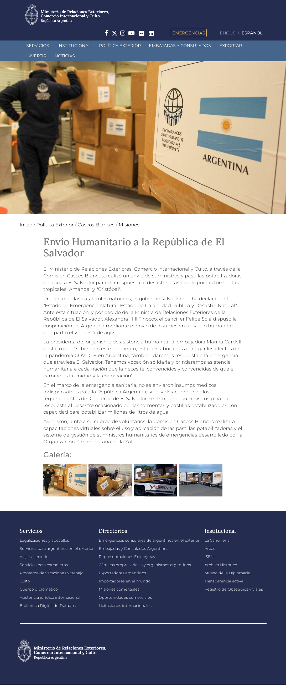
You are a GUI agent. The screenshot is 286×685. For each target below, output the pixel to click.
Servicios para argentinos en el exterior (57, 548)
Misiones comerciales (119, 589)
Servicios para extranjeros (44, 564)
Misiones (129, 225)
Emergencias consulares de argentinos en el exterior (149, 540)
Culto (25, 581)
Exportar (230, 45)
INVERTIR (36, 55)
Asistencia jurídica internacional (50, 597)
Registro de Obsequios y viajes (234, 589)
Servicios (37, 45)
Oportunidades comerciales (125, 597)
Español (252, 33)
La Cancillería (217, 540)
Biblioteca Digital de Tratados (48, 605)
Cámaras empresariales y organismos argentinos (145, 564)
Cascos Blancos (96, 225)
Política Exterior (120, 45)
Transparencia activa (224, 581)
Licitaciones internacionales (125, 605)
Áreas (210, 548)
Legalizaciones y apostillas (44, 540)
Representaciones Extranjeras (127, 556)
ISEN (209, 556)
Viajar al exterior (35, 556)
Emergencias (188, 32)
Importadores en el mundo (124, 581)
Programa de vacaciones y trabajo (52, 573)
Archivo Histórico (221, 564)
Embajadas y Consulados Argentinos (133, 548)
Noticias (65, 55)
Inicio (26, 225)
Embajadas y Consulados (180, 45)
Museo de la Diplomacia (227, 573)
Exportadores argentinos (122, 573)
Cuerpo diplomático (39, 589)
